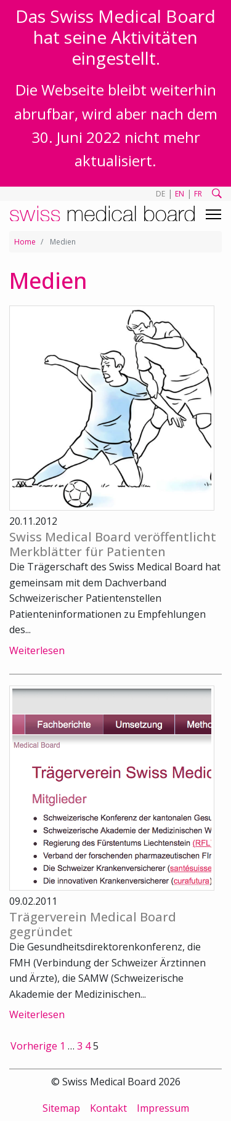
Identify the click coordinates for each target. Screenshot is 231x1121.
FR (198, 193)
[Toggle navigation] (213, 214)
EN (179, 193)
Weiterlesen (37, 650)
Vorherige (33, 1046)
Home (25, 242)
